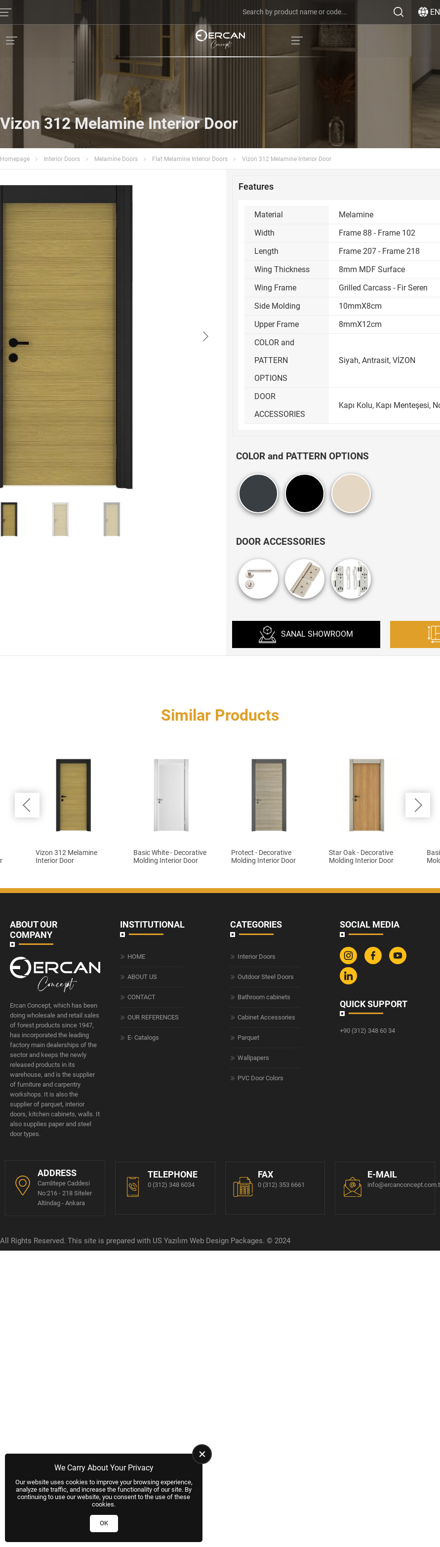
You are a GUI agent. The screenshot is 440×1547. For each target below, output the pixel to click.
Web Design (209, 1513)
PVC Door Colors (260, 1350)
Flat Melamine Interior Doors (190, 159)
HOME (136, 1229)
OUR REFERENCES (153, 1290)
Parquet (248, 1310)
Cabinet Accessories (266, 1290)
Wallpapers (253, 1330)
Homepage (15, 159)
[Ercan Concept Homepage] (220, 40)
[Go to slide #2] (60, 519)
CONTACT (141, 1269)
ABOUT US (142, 1249)
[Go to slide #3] (111, 519)
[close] (202, 1454)
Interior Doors (62, 159)
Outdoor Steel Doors (266, 1249)
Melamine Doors (116, 159)
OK (104, 1523)
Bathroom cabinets (264, 1269)
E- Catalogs (143, 1310)
